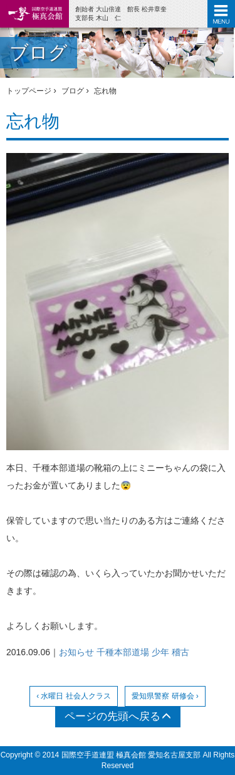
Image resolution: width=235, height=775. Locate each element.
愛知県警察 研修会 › (165, 696)
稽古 (180, 652)
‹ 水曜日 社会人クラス (73, 696)
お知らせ (76, 652)
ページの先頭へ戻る (118, 716)
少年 (160, 652)
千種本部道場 (123, 652)
